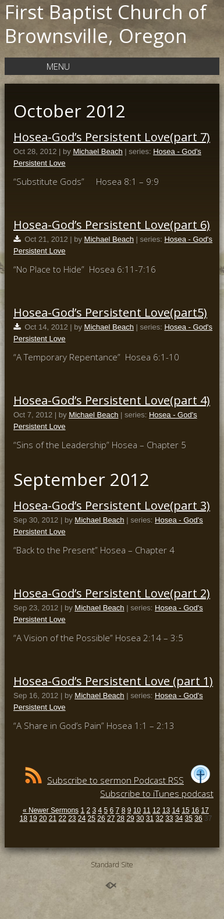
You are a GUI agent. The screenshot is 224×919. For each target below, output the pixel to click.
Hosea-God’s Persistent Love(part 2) (111, 593)
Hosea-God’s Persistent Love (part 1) (113, 681)
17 (205, 810)
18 (23, 818)
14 (176, 810)
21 (52, 818)
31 (150, 818)
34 (179, 818)
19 (33, 818)
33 (169, 818)
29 (130, 818)
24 (82, 818)
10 (137, 810)
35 (189, 818)
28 (121, 818)
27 (111, 818)
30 (140, 818)
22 (62, 818)
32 (159, 818)
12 (156, 810)
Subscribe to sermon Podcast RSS (104, 780)
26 (101, 818)
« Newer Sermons (51, 810)
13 (166, 810)
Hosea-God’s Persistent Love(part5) (110, 312)
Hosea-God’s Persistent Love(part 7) (111, 137)
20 (43, 818)
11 (146, 810)
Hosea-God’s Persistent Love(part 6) (111, 225)
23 (72, 818)
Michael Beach (97, 151)
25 (91, 818)
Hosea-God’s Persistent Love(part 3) (111, 505)
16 (195, 810)
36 (198, 818)
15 (185, 810)
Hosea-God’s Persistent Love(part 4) (111, 400)
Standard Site (112, 865)
